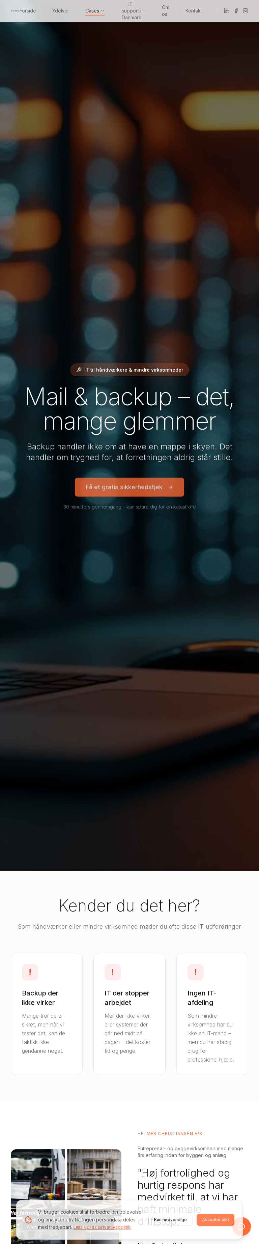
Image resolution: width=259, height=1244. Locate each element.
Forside (28, 10)
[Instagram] (245, 10)
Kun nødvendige (170, 1220)
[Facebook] (236, 10)
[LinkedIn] (226, 10)
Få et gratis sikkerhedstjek (129, 488)
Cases (95, 10)
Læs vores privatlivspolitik (102, 1228)
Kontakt (193, 10)
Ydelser (60, 10)
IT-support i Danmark (134, 10)
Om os (165, 10)
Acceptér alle (215, 1220)
